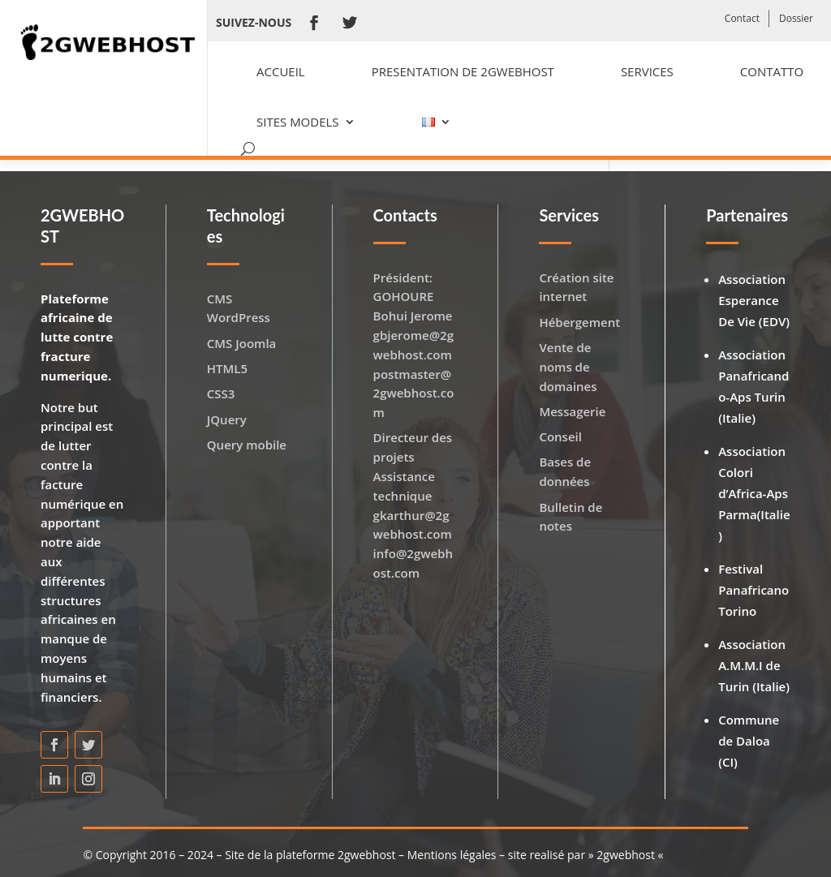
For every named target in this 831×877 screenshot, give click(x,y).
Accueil (280, 71)
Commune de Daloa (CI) (748, 740)
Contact (742, 18)
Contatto (771, 71)
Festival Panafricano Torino (753, 590)
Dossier (796, 18)
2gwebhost (625, 854)
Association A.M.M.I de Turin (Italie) (754, 665)
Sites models (297, 122)
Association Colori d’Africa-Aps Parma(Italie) (754, 493)
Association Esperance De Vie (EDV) (754, 300)
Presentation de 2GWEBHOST (463, 71)
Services (647, 71)
